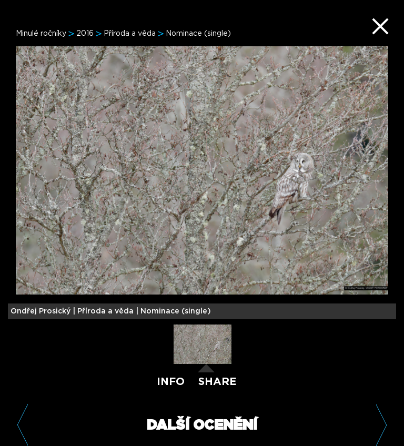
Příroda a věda (130, 33)
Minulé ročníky (41, 33)
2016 (85, 33)
